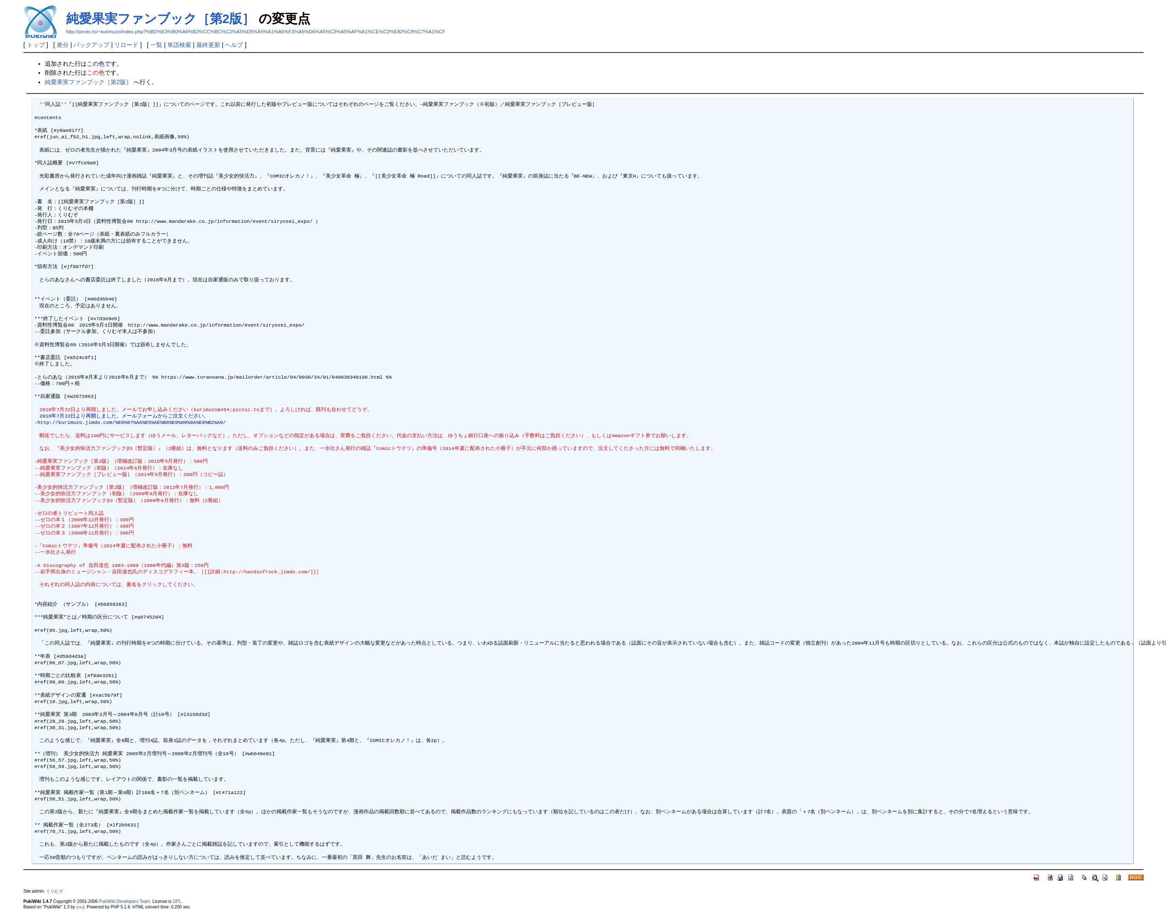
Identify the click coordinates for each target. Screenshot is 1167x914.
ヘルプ (234, 44)
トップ (36, 44)
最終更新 (208, 44)
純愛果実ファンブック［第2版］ (160, 19)
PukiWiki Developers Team (124, 901)
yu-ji (80, 907)
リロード (126, 44)
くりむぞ (54, 891)
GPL (177, 901)
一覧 (156, 44)
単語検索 (179, 44)
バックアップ (91, 44)
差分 (63, 44)
